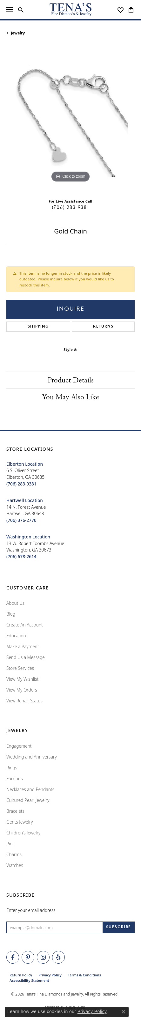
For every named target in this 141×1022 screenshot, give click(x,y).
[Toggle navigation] (9, 10)
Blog (10, 614)
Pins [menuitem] (10, 844)
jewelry (18, 33)
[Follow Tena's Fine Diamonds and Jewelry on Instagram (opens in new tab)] (43, 957)
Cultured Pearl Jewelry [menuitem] (27, 800)
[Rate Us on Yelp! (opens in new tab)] (58, 957)
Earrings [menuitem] (14, 778)
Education (16, 636)
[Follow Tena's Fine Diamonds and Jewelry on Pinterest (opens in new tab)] (28, 957)
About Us (15, 603)
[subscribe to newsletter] (119, 927)
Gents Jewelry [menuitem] (19, 822)
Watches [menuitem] (14, 865)
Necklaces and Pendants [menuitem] (30, 789)
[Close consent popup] (123, 1012)
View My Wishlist (22, 679)
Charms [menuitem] (14, 854)
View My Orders (21, 690)
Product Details (71, 380)
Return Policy (21, 975)
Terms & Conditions (84, 975)
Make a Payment (22, 646)
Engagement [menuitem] (19, 746)
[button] (20, 9)
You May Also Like (70, 397)
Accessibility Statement (29, 980)
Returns (103, 327)
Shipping (38, 327)
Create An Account (24, 625)
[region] (70, 119)
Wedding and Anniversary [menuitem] (31, 757)
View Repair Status (24, 701)
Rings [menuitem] (11, 768)
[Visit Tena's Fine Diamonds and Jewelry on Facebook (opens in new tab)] (12, 957)
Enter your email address (31, 910)
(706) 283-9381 (70, 207)
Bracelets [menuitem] (15, 811)
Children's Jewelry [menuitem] (23, 833)
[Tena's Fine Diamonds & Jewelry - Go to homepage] (70, 9)
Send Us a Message (25, 657)
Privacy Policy (50, 975)
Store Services (20, 668)
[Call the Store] (21, 484)
